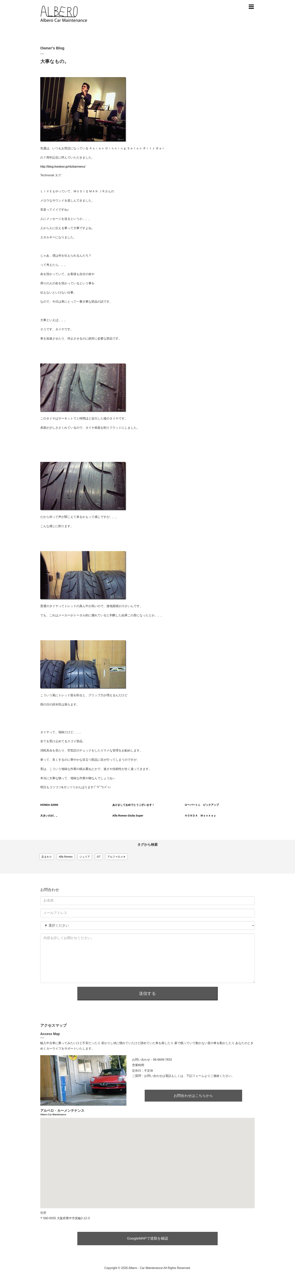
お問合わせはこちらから (193, 1093)
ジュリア (84, 856)
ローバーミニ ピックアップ (202, 804)
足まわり (46, 856)
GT (98, 856)
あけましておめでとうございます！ (133, 804)
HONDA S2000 (49, 804)
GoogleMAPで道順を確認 (147, 1236)
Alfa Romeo (65, 856)
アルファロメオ (116, 856)
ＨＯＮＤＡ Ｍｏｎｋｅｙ (200, 815)
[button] (147, 1156)
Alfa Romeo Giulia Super (127, 815)
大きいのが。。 (49, 815)
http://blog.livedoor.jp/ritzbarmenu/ (62, 166)
